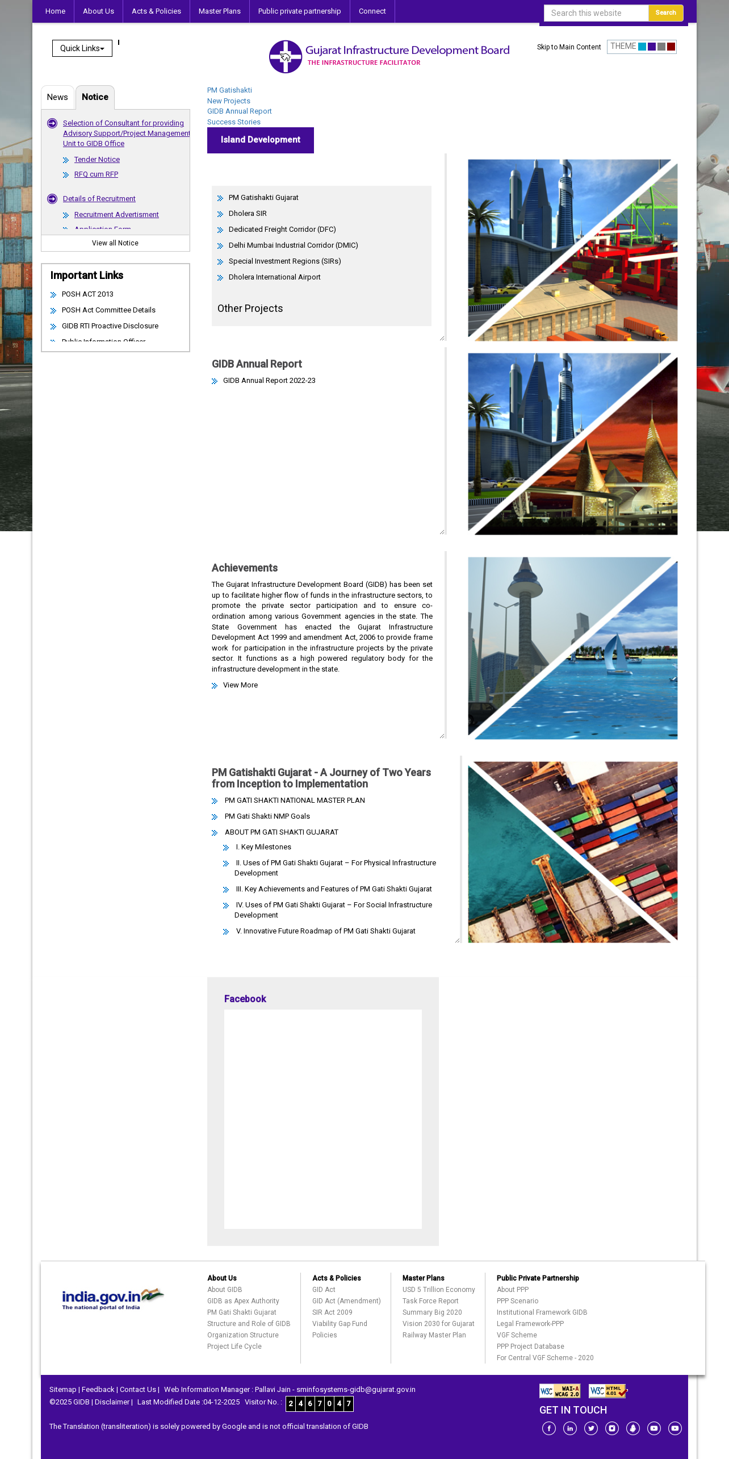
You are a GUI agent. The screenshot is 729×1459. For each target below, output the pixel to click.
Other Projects (250, 308)
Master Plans (220, 11)
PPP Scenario (517, 1301)
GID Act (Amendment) (346, 1301)
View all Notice (115, 243)
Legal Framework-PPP (530, 1324)
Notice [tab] (95, 97)
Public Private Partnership (538, 1278)
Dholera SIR (248, 213)
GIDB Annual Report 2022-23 (269, 380)
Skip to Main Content (569, 47)
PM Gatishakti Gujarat (264, 197)
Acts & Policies (156, 11)
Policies (324, 1335)
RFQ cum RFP (96, 174)
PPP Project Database (530, 1346)
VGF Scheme (517, 1335)
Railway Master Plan (434, 1335)
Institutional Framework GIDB (542, 1312)
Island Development (260, 140)
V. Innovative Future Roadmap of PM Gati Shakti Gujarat (325, 931)
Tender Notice (97, 159)
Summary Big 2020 (432, 1312)
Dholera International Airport (275, 277)
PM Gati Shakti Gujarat (241, 1312)
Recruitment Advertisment (116, 214)
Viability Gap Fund (339, 1324)
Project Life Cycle (234, 1346)
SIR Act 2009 (332, 1312)
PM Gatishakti (229, 90)
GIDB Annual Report (239, 111)
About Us (98, 11)
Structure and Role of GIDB (249, 1324)
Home (55, 11)
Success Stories (234, 122)
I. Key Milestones (262, 847)
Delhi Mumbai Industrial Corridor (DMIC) (293, 245)
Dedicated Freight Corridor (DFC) (282, 229)
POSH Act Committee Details (109, 310)
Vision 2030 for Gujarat (439, 1324)
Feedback (98, 1389)
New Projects (228, 101)
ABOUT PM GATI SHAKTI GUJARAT (280, 832)
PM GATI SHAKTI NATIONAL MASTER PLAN (294, 800)
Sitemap (63, 1389)
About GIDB (224, 1290)
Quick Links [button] (82, 48)
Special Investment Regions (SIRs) (285, 261)
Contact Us (138, 1389)
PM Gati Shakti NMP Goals (266, 816)
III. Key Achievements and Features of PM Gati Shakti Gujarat (333, 889)
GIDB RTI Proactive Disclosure (110, 326)
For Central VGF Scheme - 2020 (545, 1358)
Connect (372, 11)
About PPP (513, 1290)
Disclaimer (112, 1402)
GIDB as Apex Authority (243, 1301)
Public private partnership (299, 11)
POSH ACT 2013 (88, 294)
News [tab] (57, 97)
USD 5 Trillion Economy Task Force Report (439, 1295)
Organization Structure (243, 1335)
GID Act (324, 1290)
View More (240, 685)
